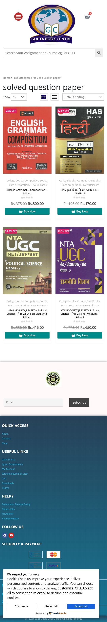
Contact (6, 438)
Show (6, 97)
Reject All (51, 606)
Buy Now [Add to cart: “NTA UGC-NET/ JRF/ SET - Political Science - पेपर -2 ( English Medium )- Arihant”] (29, 335)
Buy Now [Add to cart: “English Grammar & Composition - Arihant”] (29, 211)
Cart (4, 478)
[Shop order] (83, 97)
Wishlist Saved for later (15, 473)
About (5, 433)
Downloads (8, 483)
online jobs (8, 509)
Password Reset (10, 518)
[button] (18, 16)
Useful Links (8, 459)
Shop (5, 443)
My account (8, 469)
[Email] (33, 402)
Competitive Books (36, 180)
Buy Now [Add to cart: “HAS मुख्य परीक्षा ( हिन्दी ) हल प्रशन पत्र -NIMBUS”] (82, 211)
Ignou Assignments (12, 464)
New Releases (39, 185)
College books (15, 180)
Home (6, 78)
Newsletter (7, 514)
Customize (22, 606)
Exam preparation (18, 185)
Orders (5, 488)
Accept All (81, 606)
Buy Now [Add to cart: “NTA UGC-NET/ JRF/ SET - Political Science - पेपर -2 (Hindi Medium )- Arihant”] (82, 335)
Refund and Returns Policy (16, 504)
